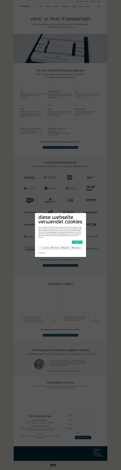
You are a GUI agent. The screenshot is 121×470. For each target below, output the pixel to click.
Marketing (76, 247)
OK (77, 242)
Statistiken (66, 247)
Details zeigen (42, 253)
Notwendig (46, 247)
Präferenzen (56, 247)
